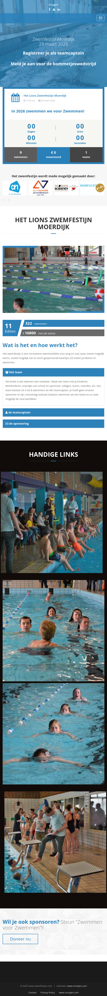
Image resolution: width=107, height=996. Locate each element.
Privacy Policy (48, 992)
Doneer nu (20, 939)
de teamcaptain (17, 491)
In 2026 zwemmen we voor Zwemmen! (47, 112)
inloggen (53, 4)
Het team (13, 450)
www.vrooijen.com (77, 985)
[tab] (53, 450)
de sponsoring (17, 502)
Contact (32, 992)
